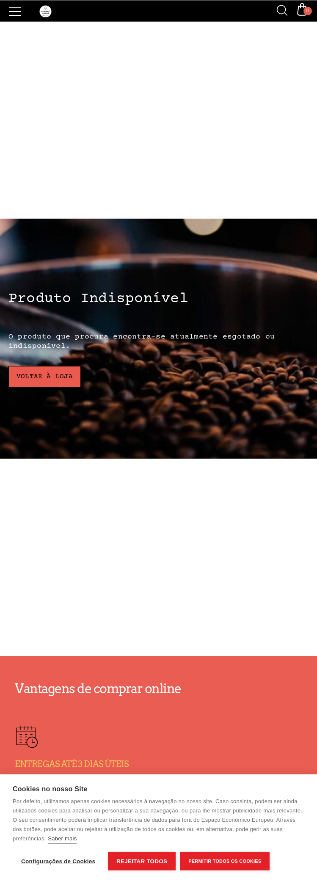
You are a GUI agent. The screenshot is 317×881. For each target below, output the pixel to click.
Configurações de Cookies (58, 861)
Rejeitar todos (141, 861)
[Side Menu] (15, 11)
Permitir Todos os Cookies (224, 861)
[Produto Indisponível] (158, 339)
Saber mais (62, 838)
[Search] (278, 11)
